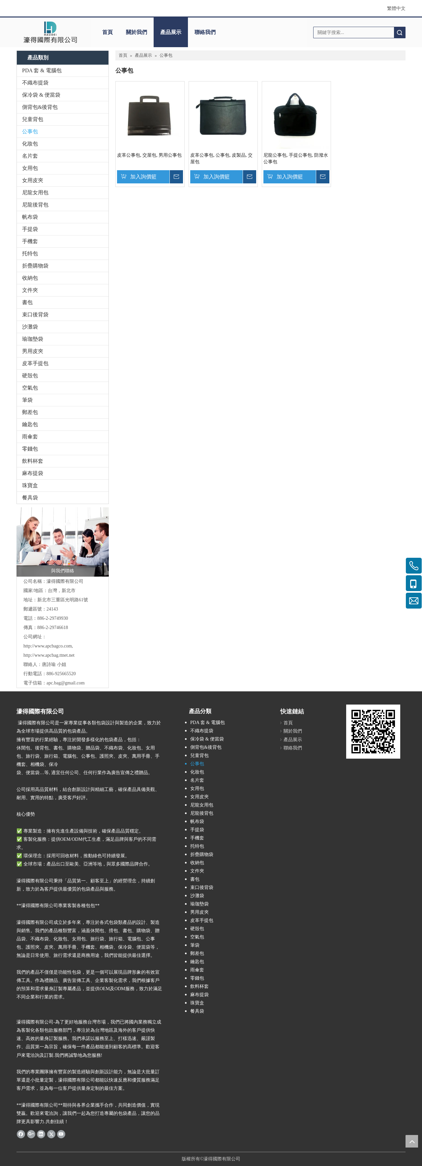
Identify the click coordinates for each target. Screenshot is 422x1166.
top (412, 1141)
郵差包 (30, 412)
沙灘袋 (30, 327)
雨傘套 (30, 436)
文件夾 (30, 290)
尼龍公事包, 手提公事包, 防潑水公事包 (295, 158)
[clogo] (50, 32)
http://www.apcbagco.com (47, 646)
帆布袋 (30, 217)
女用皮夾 (32, 180)
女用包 (30, 168)
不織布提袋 (35, 82)
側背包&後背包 (40, 107)
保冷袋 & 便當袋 (41, 95)
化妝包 (30, 143)
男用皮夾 (32, 351)
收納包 (30, 278)
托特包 (30, 253)
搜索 (399, 32)
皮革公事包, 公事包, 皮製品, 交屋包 (221, 158)
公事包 (30, 131)
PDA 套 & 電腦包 (42, 70)
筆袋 (27, 400)
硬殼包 (30, 375)
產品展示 (170, 32)
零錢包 (30, 449)
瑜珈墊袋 (32, 339)
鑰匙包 (30, 424)
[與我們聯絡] (62, 542)
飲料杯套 (32, 461)
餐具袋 (30, 497)
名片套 (30, 156)
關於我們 (136, 32)
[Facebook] (21, 1133)
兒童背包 (32, 119)
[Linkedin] (41, 1133)
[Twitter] (51, 1133)
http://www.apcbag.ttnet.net (49, 655)
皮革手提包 (35, 363)
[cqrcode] (373, 732)
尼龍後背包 (35, 204)
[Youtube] (61, 1133)
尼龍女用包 (35, 192)
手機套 (30, 241)
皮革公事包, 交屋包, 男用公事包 (149, 155)
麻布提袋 (32, 473)
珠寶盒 (30, 485)
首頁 (107, 32)
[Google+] (31, 1133)
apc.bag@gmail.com (65, 682)
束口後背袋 (35, 314)
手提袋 (30, 229)
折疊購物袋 (35, 265)
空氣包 (30, 388)
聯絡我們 (205, 32)
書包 (27, 302)
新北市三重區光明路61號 (62, 599)
